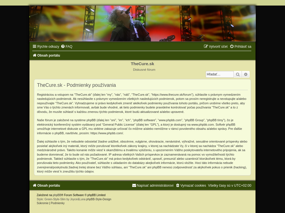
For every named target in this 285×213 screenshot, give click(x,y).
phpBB (57, 195)
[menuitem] (66, 47)
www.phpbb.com (202, 124)
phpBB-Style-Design (98, 199)
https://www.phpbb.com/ (106, 133)
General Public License (118, 124)
